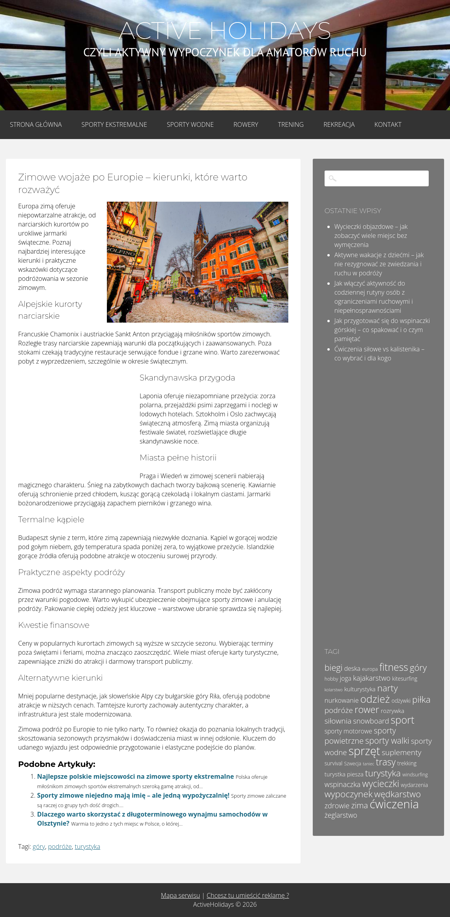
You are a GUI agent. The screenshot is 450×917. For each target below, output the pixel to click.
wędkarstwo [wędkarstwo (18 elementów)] (397, 794)
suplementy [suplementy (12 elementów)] (401, 752)
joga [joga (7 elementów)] (345, 678)
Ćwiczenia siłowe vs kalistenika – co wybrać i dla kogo (379, 353)
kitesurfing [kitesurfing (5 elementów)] (404, 678)
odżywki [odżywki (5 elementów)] (401, 700)
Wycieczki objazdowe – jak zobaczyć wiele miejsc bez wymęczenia (371, 235)
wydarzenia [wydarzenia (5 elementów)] (414, 785)
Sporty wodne (190, 124)
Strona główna (36, 124)
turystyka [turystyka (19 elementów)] (383, 773)
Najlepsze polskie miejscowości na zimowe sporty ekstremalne (135, 776)
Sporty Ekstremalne (114, 124)
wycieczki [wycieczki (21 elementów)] (380, 783)
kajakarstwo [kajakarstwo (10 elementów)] (371, 678)
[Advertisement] (77, 424)
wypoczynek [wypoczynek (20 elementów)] (349, 794)
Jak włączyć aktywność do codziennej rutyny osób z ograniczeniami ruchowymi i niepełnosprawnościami (373, 297)
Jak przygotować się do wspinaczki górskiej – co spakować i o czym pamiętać (382, 329)
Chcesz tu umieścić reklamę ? (248, 895)
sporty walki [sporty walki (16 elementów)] (387, 740)
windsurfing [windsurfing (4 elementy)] (415, 774)
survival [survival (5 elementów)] (334, 763)
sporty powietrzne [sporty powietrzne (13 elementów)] (360, 735)
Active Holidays (225, 31)
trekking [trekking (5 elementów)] (406, 763)
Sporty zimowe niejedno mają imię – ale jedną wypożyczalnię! (133, 795)
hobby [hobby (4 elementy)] (331, 679)
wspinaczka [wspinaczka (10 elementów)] (342, 784)
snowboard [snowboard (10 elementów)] (371, 721)
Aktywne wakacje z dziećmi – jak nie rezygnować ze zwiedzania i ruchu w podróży (379, 264)
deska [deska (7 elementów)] (352, 668)
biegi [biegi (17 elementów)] (334, 667)
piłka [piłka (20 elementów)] (421, 699)
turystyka (88, 846)
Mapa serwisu (180, 895)
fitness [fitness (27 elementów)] (393, 667)
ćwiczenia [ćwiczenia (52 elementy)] (394, 804)
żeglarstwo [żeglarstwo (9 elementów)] (341, 815)
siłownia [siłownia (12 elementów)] (338, 721)
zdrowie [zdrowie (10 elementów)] (337, 805)
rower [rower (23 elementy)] (367, 709)
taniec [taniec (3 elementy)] (368, 764)
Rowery (245, 124)
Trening (291, 124)
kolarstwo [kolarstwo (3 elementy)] (334, 689)
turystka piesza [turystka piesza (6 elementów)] (344, 774)
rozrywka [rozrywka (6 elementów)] (392, 711)
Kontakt (387, 124)
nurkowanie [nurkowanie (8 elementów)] (342, 700)
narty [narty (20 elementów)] (387, 688)
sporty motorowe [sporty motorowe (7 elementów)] (348, 731)
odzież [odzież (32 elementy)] (375, 699)
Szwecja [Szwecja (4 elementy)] (352, 763)
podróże (60, 846)
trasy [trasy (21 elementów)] (386, 762)
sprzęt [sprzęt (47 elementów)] (364, 750)
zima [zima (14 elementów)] (359, 805)
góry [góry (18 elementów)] (418, 667)
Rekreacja (339, 124)
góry (39, 846)
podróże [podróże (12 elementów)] (339, 710)
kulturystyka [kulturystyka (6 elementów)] (359, 689)
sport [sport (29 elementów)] (403, 719)
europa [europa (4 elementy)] (370, 669)
